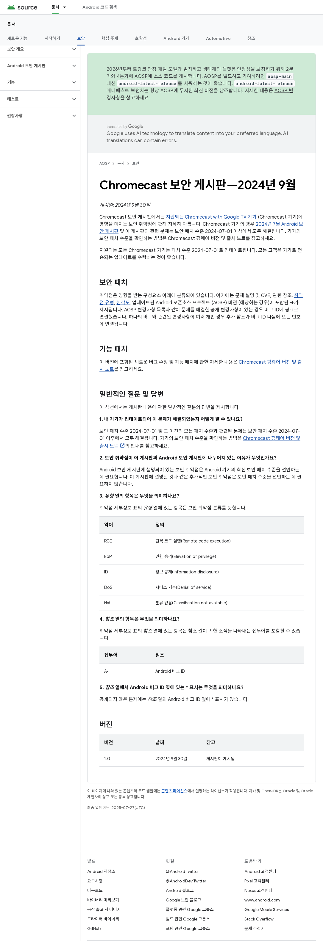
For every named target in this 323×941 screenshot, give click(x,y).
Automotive (218, 38)
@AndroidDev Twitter (186, 881)
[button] (35, 49)
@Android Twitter (182, 871)
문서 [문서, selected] (56, 7)
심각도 (123, 303)
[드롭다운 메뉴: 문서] (67, 7)
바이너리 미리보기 (103, 900)
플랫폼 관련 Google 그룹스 (190, 909)
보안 (135, 163)
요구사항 (95, 881)
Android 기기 (176, 38)
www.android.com (262, 900)
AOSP (104, 163)
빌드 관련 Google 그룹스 (188, 919)
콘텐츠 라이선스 (174, 790)
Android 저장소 (101, 871)
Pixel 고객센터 (256, 881)
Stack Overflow (259, 919)
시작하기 (52, 38)
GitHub (94, 928)
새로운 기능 (17, 38)
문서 (11, 24)
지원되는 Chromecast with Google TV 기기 (211, 217)
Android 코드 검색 (99, 7)
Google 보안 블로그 (183, 900)
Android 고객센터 (260, 871)
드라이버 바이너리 (103, 919)
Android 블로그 (180, 890)
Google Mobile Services (266, 909)
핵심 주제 (110, 38)
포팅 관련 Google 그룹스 (188, 928)
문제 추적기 (254, 928)
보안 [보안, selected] (81, 38)
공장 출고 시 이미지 (104, 909)
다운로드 (95, 890)
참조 (251, 38)
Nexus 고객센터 (258, 890)
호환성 (141, 38)
